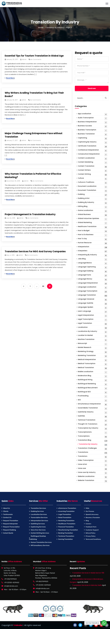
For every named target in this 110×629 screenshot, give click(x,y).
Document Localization (92, 186)
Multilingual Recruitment (92, 388)
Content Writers (92, 170)
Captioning (92, 138)
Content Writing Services (40, 533)
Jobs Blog (92, 259)
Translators (92, 456)
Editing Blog (92, 206)
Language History (92, 279)
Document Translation (92, 190)
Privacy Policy (90, 536)
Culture (92, 178)
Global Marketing (92, 223)
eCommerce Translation (67, 508)
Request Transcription (11, 527)
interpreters (92, 251)
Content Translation (92, 166)
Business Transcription (92, 130)
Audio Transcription (92, 118)
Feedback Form (91, 527)
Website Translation (92, 480)
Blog (87, 521)
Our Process (90, 511)
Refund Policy (90, 533)
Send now (92, 88)
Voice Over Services (38, 530)
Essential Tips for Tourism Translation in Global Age (34, 55)
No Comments (36, 59)
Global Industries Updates (92, 219)
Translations (92, 452)
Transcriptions (92, 436)
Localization (92, 327)
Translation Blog (92, 440)
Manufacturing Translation (68, 530)
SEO (92, 400)
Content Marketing (92, 162)
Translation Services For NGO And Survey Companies (35, 251)
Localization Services (39, 514)
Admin (24, 59)
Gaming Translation (65, 539)
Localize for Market (92, 335)
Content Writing (92, 174)
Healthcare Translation (92, 227)
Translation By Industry (54, 27)
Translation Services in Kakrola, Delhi (87, 585)
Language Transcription (92, 291)
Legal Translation (92, 323)
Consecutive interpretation (92, 154)
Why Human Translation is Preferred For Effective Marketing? (33, 175)
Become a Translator (93, 517)
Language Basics (92, 263)
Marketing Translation (92, 356)
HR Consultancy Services (40, 545)
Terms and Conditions (93, 539)
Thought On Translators (92, 424)
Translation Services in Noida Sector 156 (88, 573)
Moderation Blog (92, 376)
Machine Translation (92, 339)
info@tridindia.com (11, 586)
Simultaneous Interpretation (92, 404)
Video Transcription (92, 460)
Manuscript (92, 343)
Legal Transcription (92, 319)
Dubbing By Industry (92, 202)
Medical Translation (92, 368)
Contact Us (7, 517)
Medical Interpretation (92, 360)
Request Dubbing (9, 530)
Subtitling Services (38, 524)
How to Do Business (92, 235)
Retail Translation (64, 517)
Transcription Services (39, 517)
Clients (5, 511)
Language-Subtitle (92, 303)
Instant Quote (8, 533)
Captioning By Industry (92, 142)
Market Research (92, 347)
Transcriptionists (92, 432)
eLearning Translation (66, 511)
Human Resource (92, 243)
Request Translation (10, 521)
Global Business (92, 214)
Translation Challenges (92, 448)
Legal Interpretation (92, 315)
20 (43, 286)
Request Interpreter (10, 524)
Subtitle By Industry (92, 412)
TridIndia (17, 625)
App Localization (92, 114)
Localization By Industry (92, 331)
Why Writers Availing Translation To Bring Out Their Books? (34, 94)
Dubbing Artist (92, 198)
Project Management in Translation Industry (30, 214)
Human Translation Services (41, 542)
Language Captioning (92, 267)
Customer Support (92, 530)
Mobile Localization (92, 372)
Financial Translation (66, 527)
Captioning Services (38, 527)
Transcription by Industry (92, 428)
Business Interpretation (92, 122)
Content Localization (92, 158)
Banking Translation (65, 533)
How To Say (92, 239)
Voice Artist (92, 464)
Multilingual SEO (92, 392)
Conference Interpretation (92, 150)
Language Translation (92, 295)
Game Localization (92, 210)
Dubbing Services (37, 511)
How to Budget (92, 231)
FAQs (87, 508)
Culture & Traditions (92, 182)
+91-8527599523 (10, 579)
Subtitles (92, 416)
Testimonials (8, 514)
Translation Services (38, 508)
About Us (6, 508)
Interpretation (92, 247)
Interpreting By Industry (92, 255)
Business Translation (92, 134)
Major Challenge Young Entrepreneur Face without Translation (33, 135)
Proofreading (92, 396)
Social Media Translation (92, 408)
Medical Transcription (92, 364)
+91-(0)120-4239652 (11, 582)
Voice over (92, 468)
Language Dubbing (92, 271)
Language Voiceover (92, 299)
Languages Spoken (92, 307)
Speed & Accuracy (92, 514)
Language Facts (92, 275)
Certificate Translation (92, 146)
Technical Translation (92, 420)
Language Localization (92, 287)
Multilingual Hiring (92, 380)
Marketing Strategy (92, 352)
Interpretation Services (39, 521)
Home (40, 27)
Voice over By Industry (92, 472)
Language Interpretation (92, 283)
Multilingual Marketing (92, 384)
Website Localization (92, 476)
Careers (88, 524)
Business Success (92, 126)
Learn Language (92, 311)
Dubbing (92, 194)
